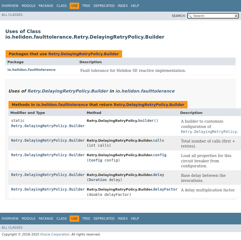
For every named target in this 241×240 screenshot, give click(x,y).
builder (146, 120)
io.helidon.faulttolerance (31, 70)
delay (158, 175)
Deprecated (104, 6)
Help (135, 6)
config (160, 155)
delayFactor (165, 189)
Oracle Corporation (55, 234)
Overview (10, 6)
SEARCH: (179, 16)
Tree (86, 6)
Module (28, 6)
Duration (98, 180)
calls (158, 140)
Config (95, 160)
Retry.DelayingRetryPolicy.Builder (83, 54)
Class (61, 6)
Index (123, 6)
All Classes (12, 15)
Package (46, 6)
